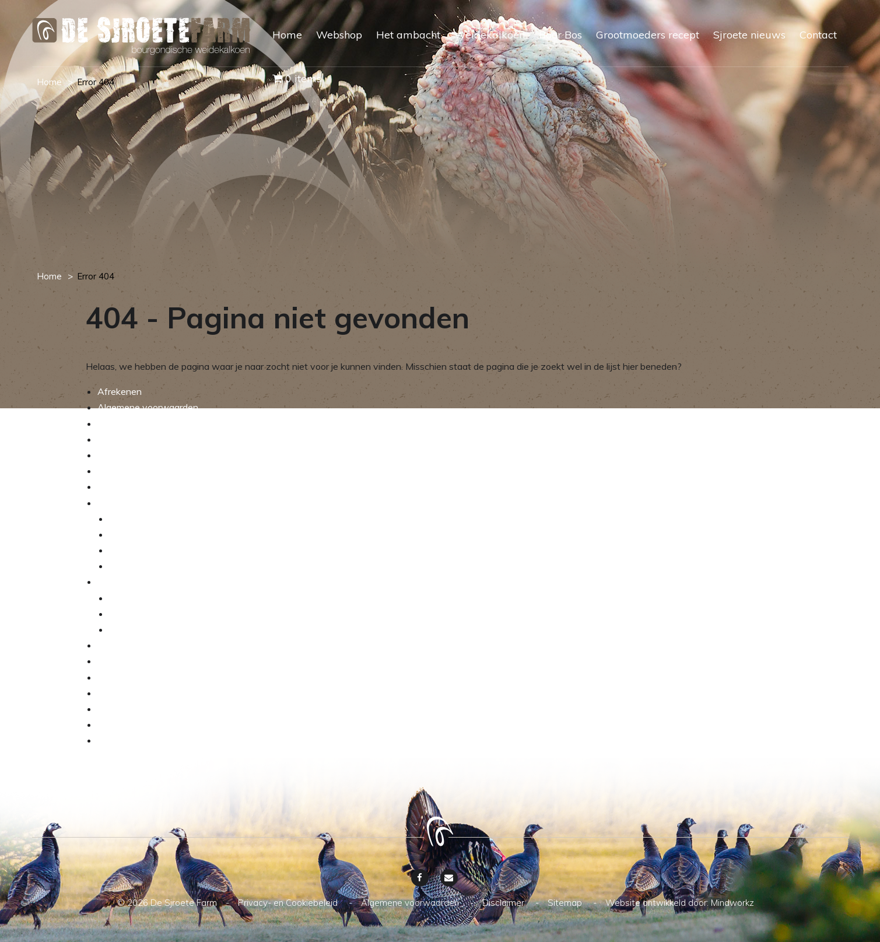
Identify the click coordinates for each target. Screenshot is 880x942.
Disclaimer (118, 709)
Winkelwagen (126, 486)
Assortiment (135, 598)
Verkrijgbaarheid (142, 613)
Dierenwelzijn (137, 566)
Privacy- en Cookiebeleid (149, 740)
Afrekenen (119, 391)
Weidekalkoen (489, 34)
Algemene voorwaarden (147, 407)
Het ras (124, 534)
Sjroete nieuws (749, 34)
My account (121, 439)
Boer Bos (560, 34)
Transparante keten (150, 629)
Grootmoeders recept (647, 34)
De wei (124, 550)
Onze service (124, 455)
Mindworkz (732, 902)
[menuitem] (280, 45)
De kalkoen (132, 518)
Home (287, 34)
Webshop (339, 34)
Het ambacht (408, 34)
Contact (818, 34)
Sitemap (114, 724)
